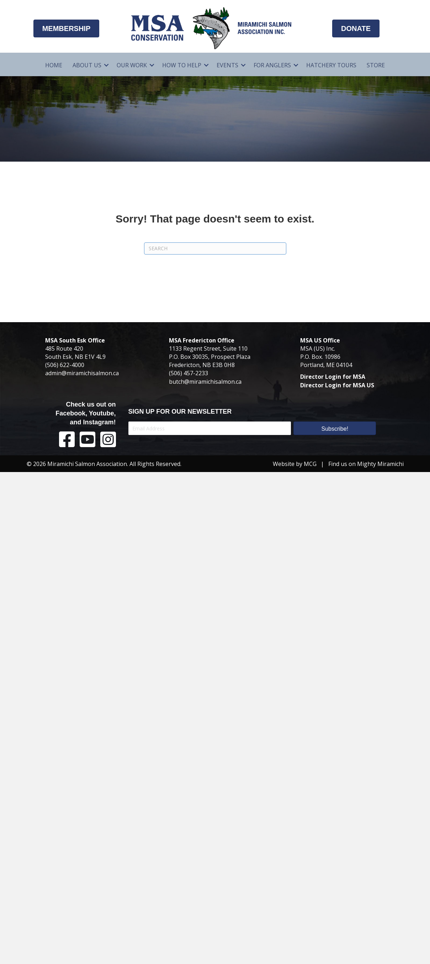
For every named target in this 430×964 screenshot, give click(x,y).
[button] (106, 65)
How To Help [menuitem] (181, 65)
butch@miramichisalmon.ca (205, 382)
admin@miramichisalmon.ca (82, 373)
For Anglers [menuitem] (272, 65)
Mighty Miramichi (380, 464)
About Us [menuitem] (87, 65)
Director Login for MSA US (337, 385)
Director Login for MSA (332, 377)
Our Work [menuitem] (132, 65)
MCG (310, 464)
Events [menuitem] (227, 65)
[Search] (215, 248)
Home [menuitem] (53, 65)
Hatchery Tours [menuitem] (331, 65)
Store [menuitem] (376, 65)
